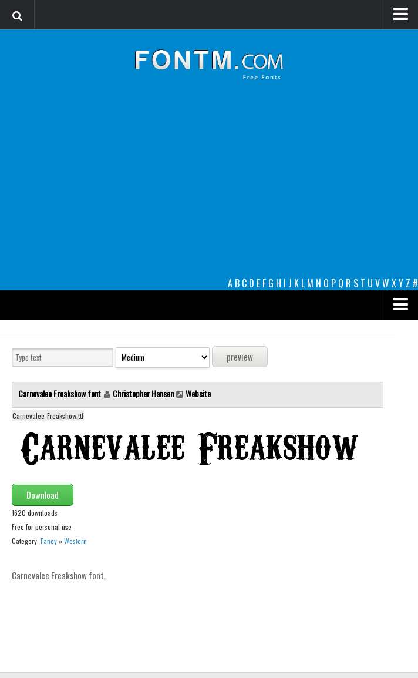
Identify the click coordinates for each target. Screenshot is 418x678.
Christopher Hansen (143, 393)
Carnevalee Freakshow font (60, 393)
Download (42, 494)
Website (198, 393)
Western (75, 541)
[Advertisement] (209, 188)
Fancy (49, 541)
